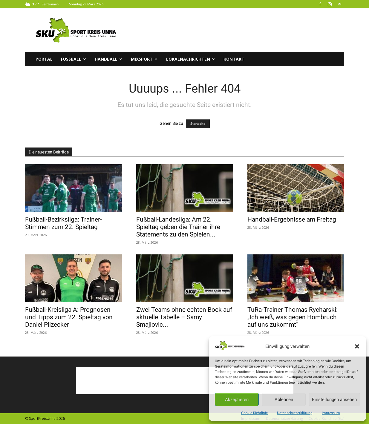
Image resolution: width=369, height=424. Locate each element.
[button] (357, 346)
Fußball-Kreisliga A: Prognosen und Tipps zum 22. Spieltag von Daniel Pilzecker (69, 317)
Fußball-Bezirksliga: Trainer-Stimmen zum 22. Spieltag (63, 223)
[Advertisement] (235, 30)
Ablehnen (284, 399)
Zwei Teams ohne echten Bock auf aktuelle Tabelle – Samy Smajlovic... (184, 317)
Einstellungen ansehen (334, 399)
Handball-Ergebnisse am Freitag (291, 219)
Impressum (331, 413)
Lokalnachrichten (190, 59)
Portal (44, 59)
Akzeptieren (237, 399)
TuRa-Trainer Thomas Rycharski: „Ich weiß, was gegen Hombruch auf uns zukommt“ (292, 317)
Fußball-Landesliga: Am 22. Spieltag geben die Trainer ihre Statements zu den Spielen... (178, 227)
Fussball (73, 59)
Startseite (197, 124)
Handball (108, 59)
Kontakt (233, 59)
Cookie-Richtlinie (254, 413)
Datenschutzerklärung (295, 413)
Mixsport (144, 59)
